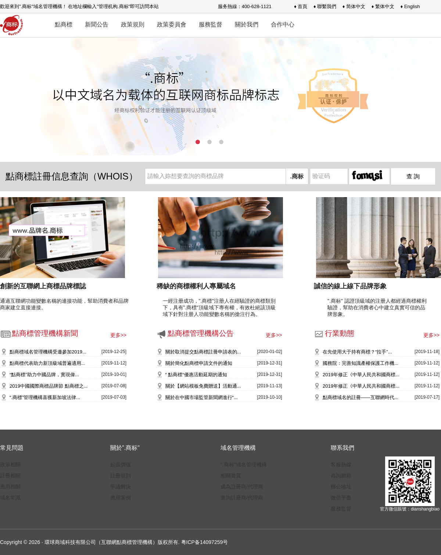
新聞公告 (96, 24)
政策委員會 (171, 24)
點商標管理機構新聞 (39, 333)
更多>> (118, 335)
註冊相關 (10, 475)
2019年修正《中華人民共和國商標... (361, 374)
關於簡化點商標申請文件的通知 (198, 363)
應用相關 (10, 487)
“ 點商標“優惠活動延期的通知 (196, 374)
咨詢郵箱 (341, 475)
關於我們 (246, 24)
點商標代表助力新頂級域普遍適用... (47, 363)
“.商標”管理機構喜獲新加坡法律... (45, 397)
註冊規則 (120, 475)
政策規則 (132, 24)
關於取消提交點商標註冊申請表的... (203, 352)
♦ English (410, 6)
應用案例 (120, 498)
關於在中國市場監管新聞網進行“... (201, 397)
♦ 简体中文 (354, 6)
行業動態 (333, 333)
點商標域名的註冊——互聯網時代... (360, 397)
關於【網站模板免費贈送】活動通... (203, 386)
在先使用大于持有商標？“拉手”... (357, 352)
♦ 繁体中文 (383, 6)
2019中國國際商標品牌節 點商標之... (48, 386)
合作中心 (282, 24)
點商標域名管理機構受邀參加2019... (48, 352)
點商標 (63, 24)
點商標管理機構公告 (195, 333)
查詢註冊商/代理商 (241, 498)
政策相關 (10, 464)
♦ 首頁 (300, 6)
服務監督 (210, 24)
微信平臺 (341, 498)
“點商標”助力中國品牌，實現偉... (44, 374)
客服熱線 (341, 464)
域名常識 (10, 498)
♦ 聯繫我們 (324, 6)
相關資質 (230, 475)
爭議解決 (120, 487)
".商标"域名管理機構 (243, 464)
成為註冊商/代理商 (241, 487)
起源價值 (120, 464)
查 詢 (413, 176)
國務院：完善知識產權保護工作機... (360, 363)
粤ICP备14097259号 (204, 542)
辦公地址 (341, 487)
